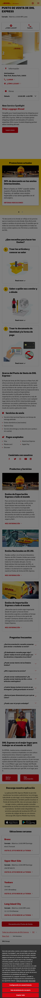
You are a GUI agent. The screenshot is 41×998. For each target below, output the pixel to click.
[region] (20, 971)
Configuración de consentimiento (20, 985)
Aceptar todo (20, 995)
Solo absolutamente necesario (21, 990)
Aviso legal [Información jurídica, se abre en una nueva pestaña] (32, 981)
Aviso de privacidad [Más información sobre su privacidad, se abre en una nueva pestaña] (22, 981)
